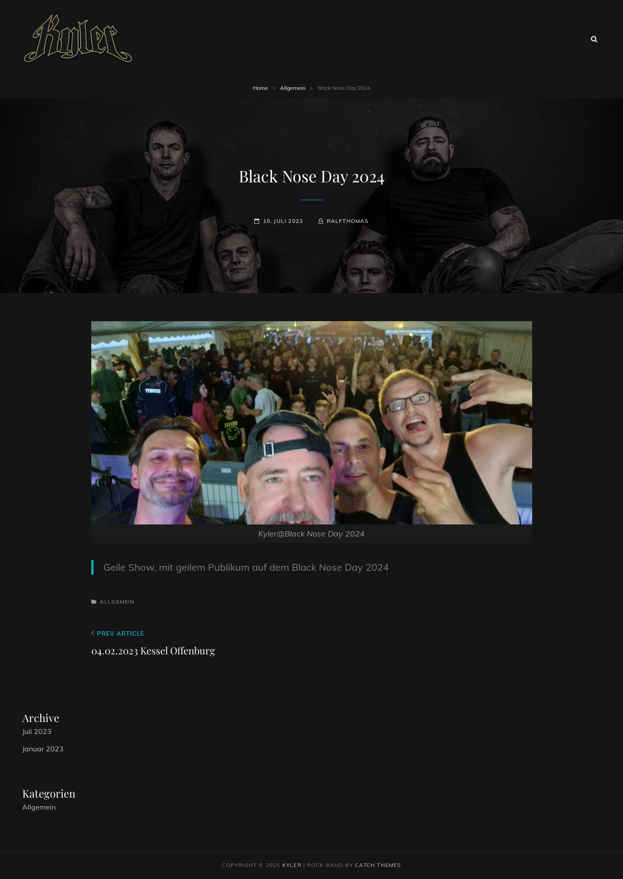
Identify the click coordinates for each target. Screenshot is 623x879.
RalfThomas (348, 221)
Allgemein (292, 88)
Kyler (291, 865)
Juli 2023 (37, 731)
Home (260, 88)
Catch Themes (378, 865)
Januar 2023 (43, 748)
